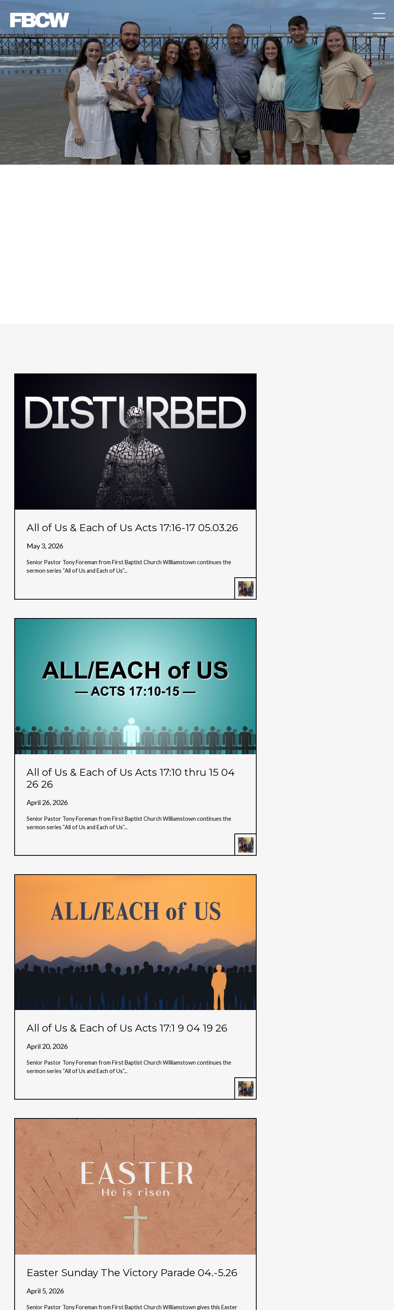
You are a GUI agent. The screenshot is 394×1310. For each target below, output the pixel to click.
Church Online (136, 1246)
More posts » (35, 1056)
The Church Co (197, 1280)
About (96, 1246)
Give (237, 1246)
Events (265, 1246)
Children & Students (193, 1246)
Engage (296, 1246)
